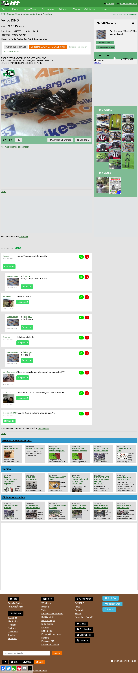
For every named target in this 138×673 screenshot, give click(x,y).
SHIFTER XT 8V (11, 448)
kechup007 (7, 296)
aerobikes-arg (12, 276)
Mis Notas (105, 173)
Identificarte (43, 429)
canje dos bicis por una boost (124, 478)
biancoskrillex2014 (10, 413)
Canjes (6, 469)
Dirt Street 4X (47, 617)
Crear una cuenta (128, 3)
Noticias (12, 628)
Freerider (12, 638)
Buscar (78, 614)
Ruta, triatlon (47, 624)
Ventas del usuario (106, 47)
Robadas (12, 625)
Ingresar (110, 3)
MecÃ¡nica (13, 621)
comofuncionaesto (10, 372)
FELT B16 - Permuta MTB (32, 478)
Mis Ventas (105, 110)
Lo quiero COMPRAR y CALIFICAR (48, 47)
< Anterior (3, 192)
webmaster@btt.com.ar (123, 661)
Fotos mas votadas (50, 645)
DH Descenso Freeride (52, 614)
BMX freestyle (48, 620)
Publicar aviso (112, 604)
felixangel (6, 337)
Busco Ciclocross (34, 448)
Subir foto (111, 598)
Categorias (80, 610)
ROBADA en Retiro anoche (33, 506)
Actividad (118, 34)
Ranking (45, 638)
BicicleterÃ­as (48, 9)
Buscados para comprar (17, 440)
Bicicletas (63, 9)
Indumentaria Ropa (32, 14)
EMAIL (97, 63)
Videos (76, 9)
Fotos (15, 9)
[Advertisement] (49, 168)
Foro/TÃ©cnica (15, 603)
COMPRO (79, 603)
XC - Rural (46, 603)
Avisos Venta (30, 9)
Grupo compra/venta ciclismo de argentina (10, 480)
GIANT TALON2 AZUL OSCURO (79, 506)
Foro (4, 9)
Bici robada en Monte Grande (101, 506)
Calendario (13, 632)
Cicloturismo (90, 9)
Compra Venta (14, 14)
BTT (3, 14)
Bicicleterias (84, 629)
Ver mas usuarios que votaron (15, 147)
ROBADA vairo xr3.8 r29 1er (124, 506)
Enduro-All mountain (51, 634)
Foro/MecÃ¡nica (15, 607)
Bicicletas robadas (13, 497)
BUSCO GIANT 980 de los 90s (101, 449)
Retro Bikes (46, 631)
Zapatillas (47, 14)
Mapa (27, 662)
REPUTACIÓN (126, 59)
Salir (39, 662)
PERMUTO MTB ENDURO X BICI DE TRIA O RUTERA (101, 480)
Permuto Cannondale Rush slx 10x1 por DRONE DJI (80, 480)
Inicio (15, 662)
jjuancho (6, 256)
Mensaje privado (105, 43)
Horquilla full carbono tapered (57, 449)
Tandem (12, 635)
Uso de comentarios (37, 671)
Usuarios (106, 9)
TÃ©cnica (12, 618)
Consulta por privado (16, 47)
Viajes (44, 610)
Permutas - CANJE (84, 617)
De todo (45, 627)
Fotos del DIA (47, 641)
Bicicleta (15, 613)
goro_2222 (7, 392)
